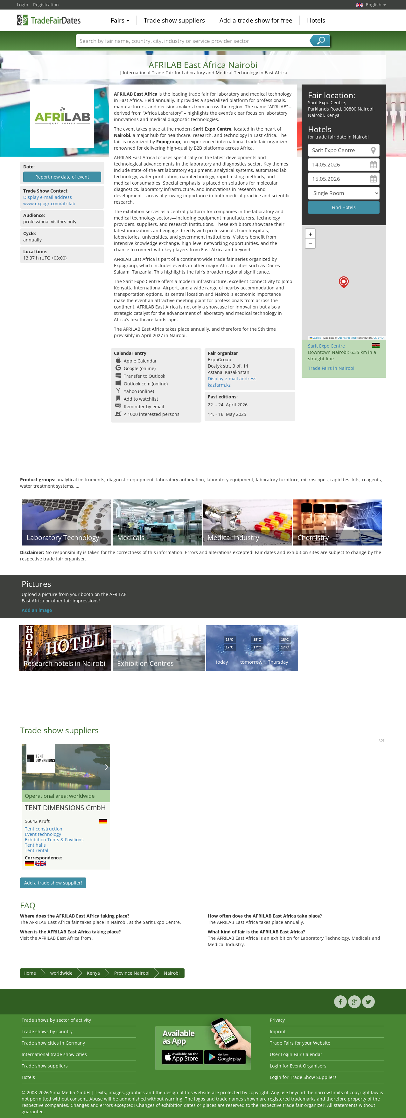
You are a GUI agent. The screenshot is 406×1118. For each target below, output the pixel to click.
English (376, 5)
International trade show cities (54, 1054)
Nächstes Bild (106, 767)
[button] (343, 282)
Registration (46, 5)
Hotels (316, 20)
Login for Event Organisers (298, 1066)
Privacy (277, 1020)
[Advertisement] (203, 456)
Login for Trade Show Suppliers (303, 1077)
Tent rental (36, 850)
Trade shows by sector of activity (56, 1020)
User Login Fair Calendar (296, 1054)
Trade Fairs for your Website (300, 1043)
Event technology (43, 834)
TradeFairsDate (48, 19)
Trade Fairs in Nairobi (331, 368)
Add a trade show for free (256, 20)
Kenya (93, 973)
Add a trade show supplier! (53, 883)
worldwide (61, 973)
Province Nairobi (132, 973)
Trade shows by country (47, 1031)
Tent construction (43, 829)
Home (30, 973)
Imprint (278, 1031)
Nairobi (172, 973)
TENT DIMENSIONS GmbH (65, 808)
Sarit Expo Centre (326, 346)
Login (22, 5)
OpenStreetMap (347, 337)
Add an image (37, 610)
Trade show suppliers (174, 20)
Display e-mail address (47, 197)
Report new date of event (62, 177)
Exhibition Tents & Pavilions (54, 840)
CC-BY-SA (379, 337)
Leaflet (315, 337)
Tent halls (35, 845)
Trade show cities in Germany (53, 1043)
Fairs (120, 20)
